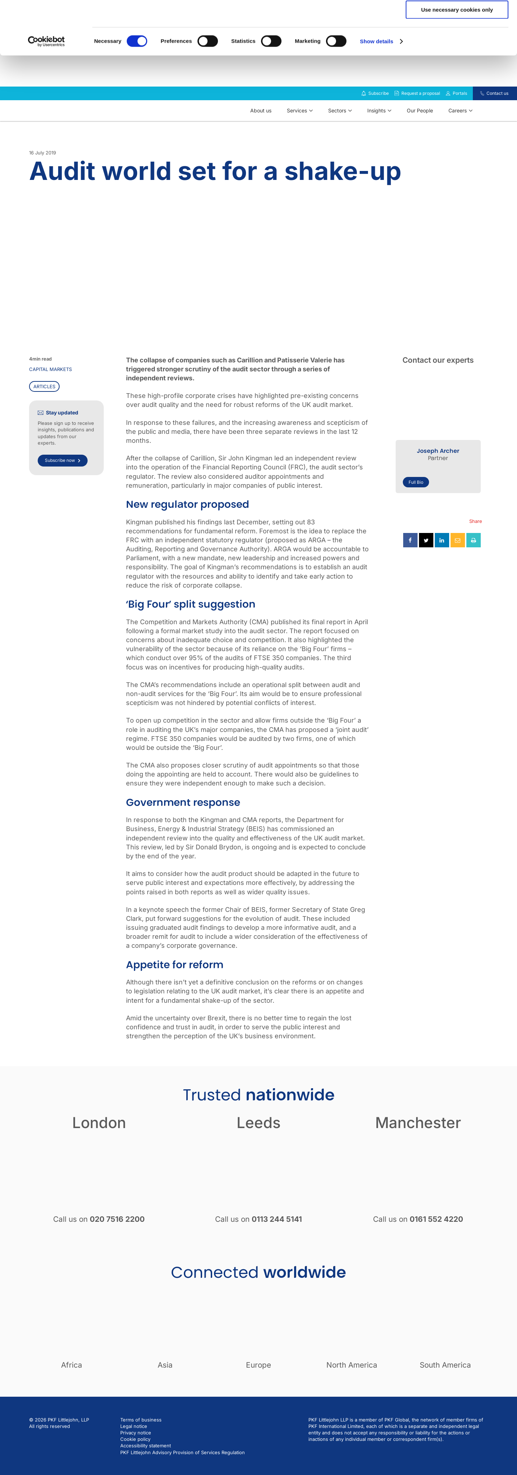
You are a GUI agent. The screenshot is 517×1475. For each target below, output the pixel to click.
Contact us (497, 112)
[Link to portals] (448, 112)
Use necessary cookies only (457, 60)
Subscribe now (62, 479)
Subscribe (378, 112)
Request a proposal (420, 112)
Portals (460, 112)
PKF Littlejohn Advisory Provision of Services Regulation (182, 1471)
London (99, 1141)
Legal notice (133, 1445)
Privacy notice (135, 1452)
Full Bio (416, 501)
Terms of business (141, 1439)
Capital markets (50, 388)
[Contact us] (478, 112)
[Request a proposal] (397, 112)
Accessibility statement (145, 1464)
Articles (44, 405)
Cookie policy (135, 1458)
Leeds (259, 1141)
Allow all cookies (457, 18)
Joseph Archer (438, 470)
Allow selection (456, 39)
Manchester (418, 1141)
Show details (376, 91)
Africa (71, 1383)
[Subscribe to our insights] (364, 112)
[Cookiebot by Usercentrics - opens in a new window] (46, 91)
